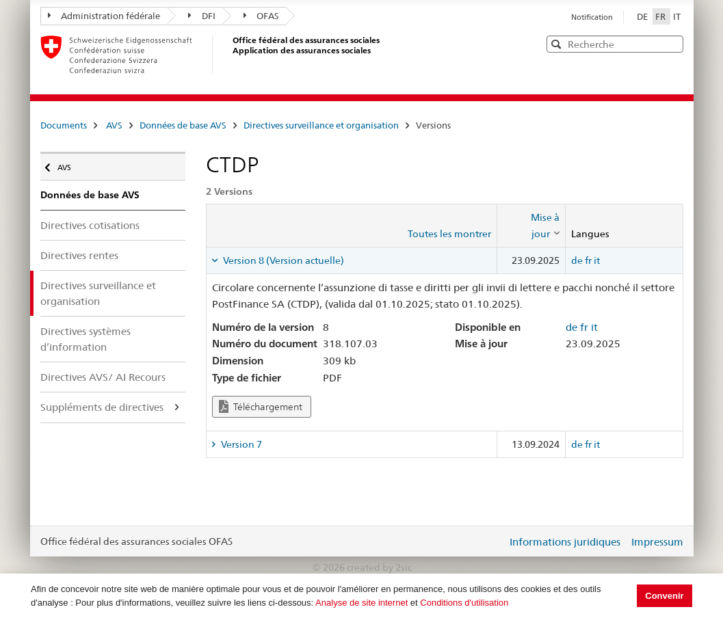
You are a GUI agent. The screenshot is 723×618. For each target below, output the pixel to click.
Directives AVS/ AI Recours (103, 377)
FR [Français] (661, 16)
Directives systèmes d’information (85, 339)
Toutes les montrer (449, 233)
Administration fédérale (104, 16)
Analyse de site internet (361, 602)
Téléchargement (260, 406)
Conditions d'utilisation (464, 602)
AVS (114, 125)
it (597, 260)
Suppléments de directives (101, 407)
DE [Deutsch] (643, 16)
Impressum (657, 541)
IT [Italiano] (677, 16)
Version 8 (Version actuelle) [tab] (282, 260)
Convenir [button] (664, 596)
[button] (671, 43)
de (577, 260)
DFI (201, 16)
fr (588, 260)
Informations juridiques (565, 541)
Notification (592, 17)
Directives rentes (79, 255)
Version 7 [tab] (240, 444)
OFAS (262, 16)
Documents (63, 125)
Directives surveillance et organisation (321, 125)
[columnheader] (531, 225)
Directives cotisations (90, 225)
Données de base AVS (183, 125)
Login (494, 541)
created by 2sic (379, 567)
